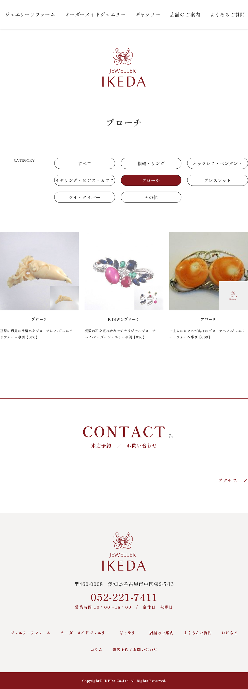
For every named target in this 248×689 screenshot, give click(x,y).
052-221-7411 (124, 600)
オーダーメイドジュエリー (95, 14)
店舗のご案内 (185, 14)
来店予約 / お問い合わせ (134, 649)
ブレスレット (217, 180)
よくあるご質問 (227, 14)
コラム (97, 649)
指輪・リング (151, 163)
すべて (84, 163)
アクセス (233, 480)
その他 (151, 197)
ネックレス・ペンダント (218, 163)
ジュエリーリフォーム (30, 14)
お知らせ (229, 633)
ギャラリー (147, 14)
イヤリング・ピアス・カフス (84, 180)
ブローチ (151, 180)
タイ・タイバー (85, 197)
